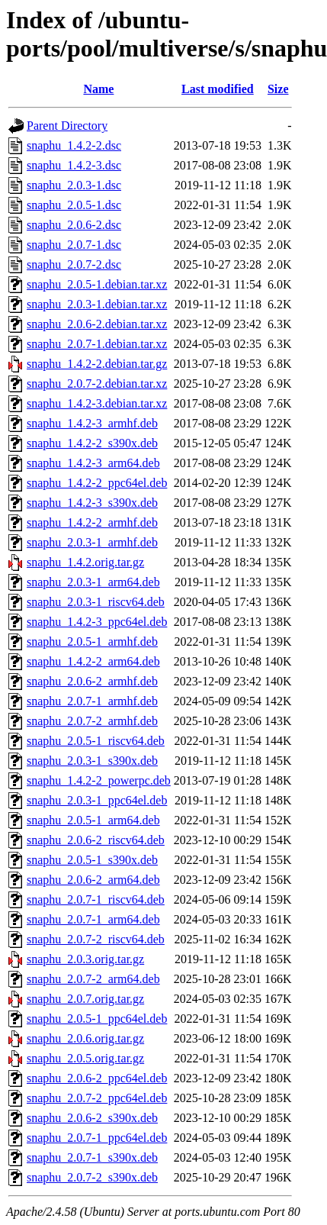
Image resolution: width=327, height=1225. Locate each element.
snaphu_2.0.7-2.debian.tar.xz (97, 383)
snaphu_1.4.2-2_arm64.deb (93, 661)
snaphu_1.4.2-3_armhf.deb (92, 423)
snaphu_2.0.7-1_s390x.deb (92, 1157)
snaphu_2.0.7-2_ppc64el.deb (97, 1097)
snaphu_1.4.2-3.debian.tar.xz (97, 403)
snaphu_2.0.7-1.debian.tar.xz (97, 343)
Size (278, 88)
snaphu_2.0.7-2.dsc (74, 264)
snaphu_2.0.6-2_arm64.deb (93, 879)
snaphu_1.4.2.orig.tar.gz (85, 562)
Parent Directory (67, 125)
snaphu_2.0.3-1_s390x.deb (92, 760)
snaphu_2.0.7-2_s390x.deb (92, 1177)
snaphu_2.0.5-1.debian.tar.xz (97, 284)
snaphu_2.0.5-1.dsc (74, 204)
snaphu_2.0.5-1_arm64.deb (93, 820)
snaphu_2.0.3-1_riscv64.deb (96, 601)
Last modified (217, 88)
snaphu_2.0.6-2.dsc (74, 224)
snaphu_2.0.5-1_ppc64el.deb (97, 1018)
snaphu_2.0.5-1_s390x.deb (92, 859)
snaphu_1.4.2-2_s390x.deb (92, 443)
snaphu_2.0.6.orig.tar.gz (85, 1038)
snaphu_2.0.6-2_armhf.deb (92, 681)
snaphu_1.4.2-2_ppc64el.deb (97, 482)
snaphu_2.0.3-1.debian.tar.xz (97, 304)
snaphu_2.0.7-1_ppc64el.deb (97, 1137)
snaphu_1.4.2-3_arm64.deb (93, 462)
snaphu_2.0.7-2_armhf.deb (92, 720)
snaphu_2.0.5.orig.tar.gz (85, 1058)
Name (98, 88)
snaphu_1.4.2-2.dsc (74, 145)
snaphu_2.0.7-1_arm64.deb (93, 919)
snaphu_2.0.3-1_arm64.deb (93, 581)
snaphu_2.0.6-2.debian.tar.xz (97, 324)
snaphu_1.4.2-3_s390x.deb (92, 502)
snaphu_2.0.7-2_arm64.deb (93, 978)
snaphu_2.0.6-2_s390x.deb (92, 1117)
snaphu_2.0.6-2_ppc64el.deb (97, 1078)
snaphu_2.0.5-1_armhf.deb (92, 641)
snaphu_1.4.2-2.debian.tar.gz (97, 363)
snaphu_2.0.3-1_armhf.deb (92, 542)
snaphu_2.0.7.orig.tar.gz (85, 998)
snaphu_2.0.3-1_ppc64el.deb (97, 800)
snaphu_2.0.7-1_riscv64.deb (96, 899)
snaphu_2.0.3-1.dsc (74, 185)
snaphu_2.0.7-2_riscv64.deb (96, 939)
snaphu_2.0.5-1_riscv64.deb (96, 740)
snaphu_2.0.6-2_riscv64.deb (96, 839)
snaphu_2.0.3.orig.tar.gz (85, 959)
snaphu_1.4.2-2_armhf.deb (92, 522)
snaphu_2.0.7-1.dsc (74, 244)
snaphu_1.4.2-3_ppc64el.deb (97, 621)
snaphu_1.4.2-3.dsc (74, 165)
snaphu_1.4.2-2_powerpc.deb (99, 780)
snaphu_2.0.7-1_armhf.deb (92, 701)
